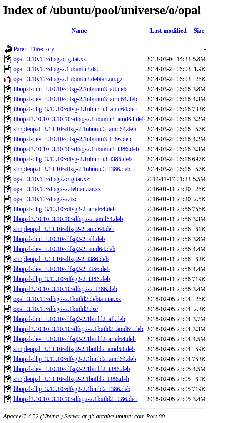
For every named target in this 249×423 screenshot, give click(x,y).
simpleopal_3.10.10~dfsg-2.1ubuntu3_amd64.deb (74, 129)
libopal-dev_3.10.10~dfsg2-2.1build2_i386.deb (71, 369)
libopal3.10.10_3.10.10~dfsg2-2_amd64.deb (68, 219)
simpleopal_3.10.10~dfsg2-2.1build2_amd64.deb (74, 349)
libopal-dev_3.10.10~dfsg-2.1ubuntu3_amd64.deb (75, 99)
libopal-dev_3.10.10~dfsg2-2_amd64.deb (64, 249)
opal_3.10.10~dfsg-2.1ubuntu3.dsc (56, 69)
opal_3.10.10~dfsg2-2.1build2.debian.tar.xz (67, 299)
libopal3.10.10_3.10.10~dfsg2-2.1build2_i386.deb (75, 399)
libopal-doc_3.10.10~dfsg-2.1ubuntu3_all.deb (70, 89)
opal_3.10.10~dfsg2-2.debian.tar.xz (57, 189)
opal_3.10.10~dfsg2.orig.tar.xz (51, 179)
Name (79, 30)
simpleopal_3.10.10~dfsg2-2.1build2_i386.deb (71, 379)
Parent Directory (33, 49)
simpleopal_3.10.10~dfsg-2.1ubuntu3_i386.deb (71, 169)
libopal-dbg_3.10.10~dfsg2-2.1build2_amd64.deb (74, 359)
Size (199, 30)
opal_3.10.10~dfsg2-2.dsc (45, 199)
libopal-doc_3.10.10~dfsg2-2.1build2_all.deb (69, 319)
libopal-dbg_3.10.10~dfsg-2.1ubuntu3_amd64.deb (75, 109)
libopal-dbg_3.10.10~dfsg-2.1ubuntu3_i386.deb (72, 159)
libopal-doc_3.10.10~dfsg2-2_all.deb (59, 239)
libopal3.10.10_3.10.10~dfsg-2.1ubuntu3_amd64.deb (79, 119)
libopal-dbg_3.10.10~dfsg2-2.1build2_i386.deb (71, 389)
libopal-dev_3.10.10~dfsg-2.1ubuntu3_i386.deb (72, 139)
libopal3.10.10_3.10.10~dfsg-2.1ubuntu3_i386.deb (76, 149)
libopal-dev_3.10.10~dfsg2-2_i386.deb (61, 269)
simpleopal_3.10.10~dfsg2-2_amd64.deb (63, 229)
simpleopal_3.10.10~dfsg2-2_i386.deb (61, 259)
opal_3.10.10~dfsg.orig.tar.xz (49, 59)
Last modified (168, 30)
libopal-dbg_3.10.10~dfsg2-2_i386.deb (61, 279)
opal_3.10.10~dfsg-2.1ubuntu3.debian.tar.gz (67, 79)
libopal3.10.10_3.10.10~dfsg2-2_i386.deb (65, 289)
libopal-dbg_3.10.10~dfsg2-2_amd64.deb (64, 209)
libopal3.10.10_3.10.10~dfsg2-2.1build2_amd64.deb (78, 329)
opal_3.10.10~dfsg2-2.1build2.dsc (55, 309)
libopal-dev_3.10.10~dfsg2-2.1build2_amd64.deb (74, 339)
